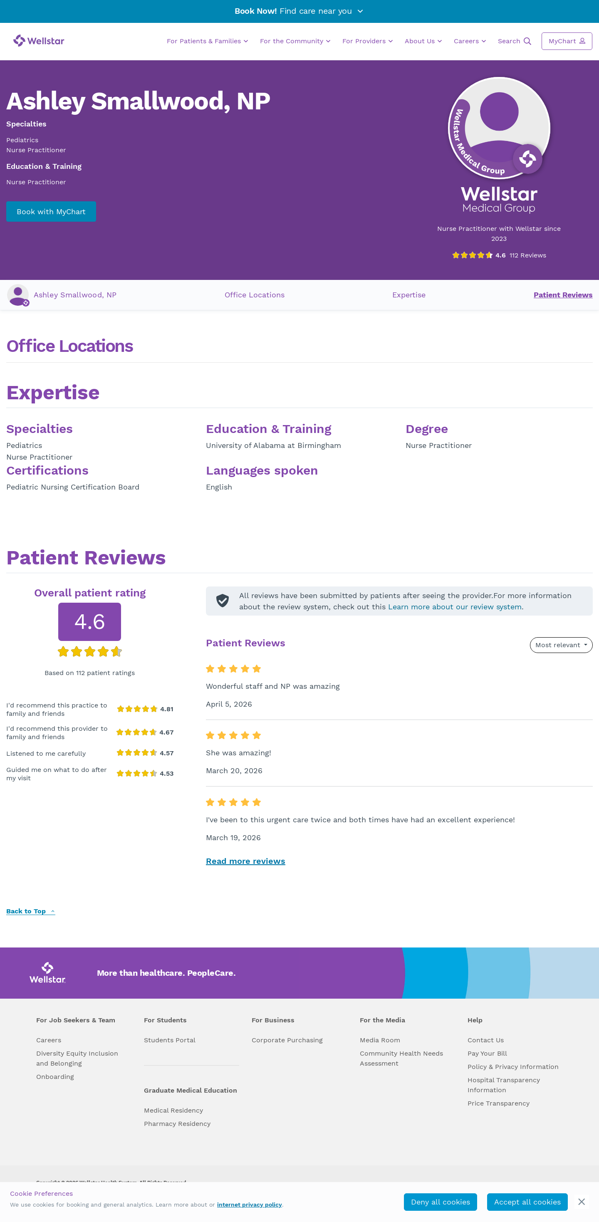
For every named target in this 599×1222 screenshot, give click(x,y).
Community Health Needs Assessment (401, 1058)
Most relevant (558, 645)
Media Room (380, 1040)
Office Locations (255, 294)
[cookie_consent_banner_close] (581, 1202)
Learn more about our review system (455, 606)
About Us (423, 41)
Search (514, 41)
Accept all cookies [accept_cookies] (527, 1201)
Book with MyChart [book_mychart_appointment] (51, 211)
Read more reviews (245, 861)
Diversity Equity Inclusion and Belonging (77, 1058)
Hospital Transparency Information (504, 1085)
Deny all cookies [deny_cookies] (440, 1201)
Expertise (409, 294)
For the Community (295, 41)
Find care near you (299, 11)
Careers (470, 41)
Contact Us (486, 1040)
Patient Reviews (563, 294)
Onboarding (55, 1077)
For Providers (367, 41)
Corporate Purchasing (287, 1040)
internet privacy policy (249, 1204)
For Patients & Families (207, 41)
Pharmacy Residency (177, 1124)
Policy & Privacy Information (513, 1067)
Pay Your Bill (487, 1053)
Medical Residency (173, 1110)
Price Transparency (499, 1103)
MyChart (567, 41)
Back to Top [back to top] (30, 911)
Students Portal (170, 1040)
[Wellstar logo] (38, 41)
